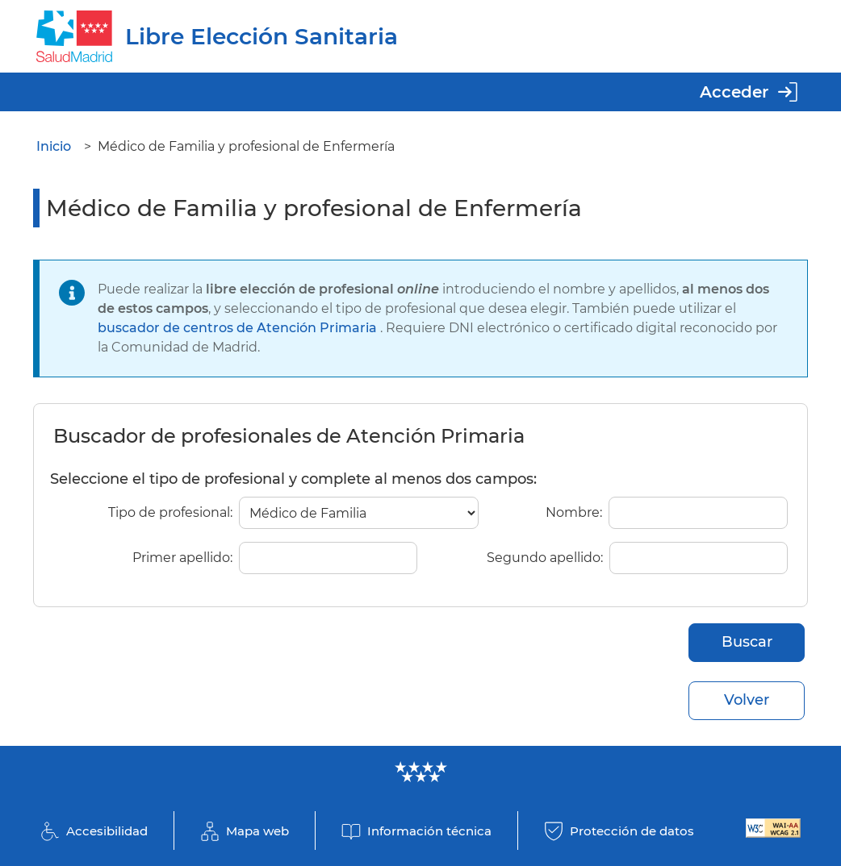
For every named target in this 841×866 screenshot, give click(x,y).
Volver (746, 700)
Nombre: (574, 512)
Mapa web (257, 831)
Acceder (734, 92)
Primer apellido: (182, 557)
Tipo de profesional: (170, 512)
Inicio (53, 146)
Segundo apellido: (545, 557)
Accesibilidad (107, 831)
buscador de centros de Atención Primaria (239, 327)
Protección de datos (632, 831)
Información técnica (429, 831)
